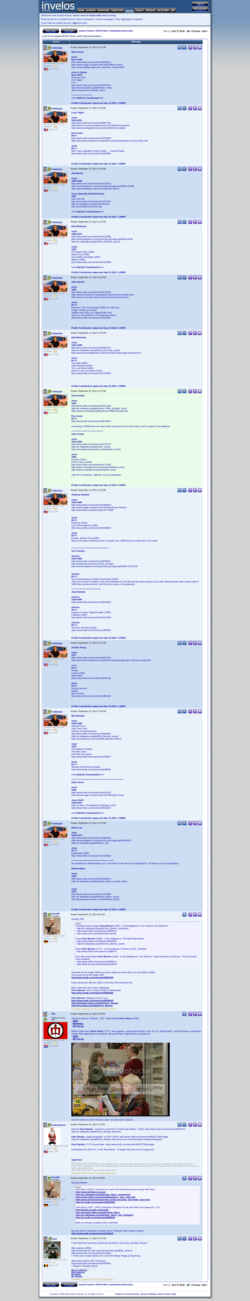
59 (181, 31)
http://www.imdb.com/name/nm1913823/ (92, 1233)
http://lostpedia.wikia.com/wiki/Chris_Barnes (94, 1003)
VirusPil (55, 913)
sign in (76, 23)
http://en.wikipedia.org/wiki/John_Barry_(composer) (103, 1194)
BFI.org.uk (78, 1026)
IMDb (75, 1021)
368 (188, 31)
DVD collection (78, 1272)
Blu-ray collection (79, 1270)
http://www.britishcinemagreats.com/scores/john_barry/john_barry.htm (113, 1199)
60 (184, 31)
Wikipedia (78, 1023)
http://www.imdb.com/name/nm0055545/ (92, 993)
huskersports (58, 1125)
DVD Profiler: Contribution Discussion (114, 31)
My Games (76, 1274)
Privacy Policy (132, 1294)
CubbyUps (56, 48)
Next (205, 31)
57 (175, 31)
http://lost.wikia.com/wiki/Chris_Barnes (92, 1005)
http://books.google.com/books (92, 1210)
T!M (53, 1014)
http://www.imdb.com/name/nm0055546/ (92, 977)
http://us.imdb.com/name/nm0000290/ (95, 1202)
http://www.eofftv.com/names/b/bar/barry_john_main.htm (105, 1197)
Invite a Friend (164, 1294)
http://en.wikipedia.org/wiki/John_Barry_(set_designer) (104, 1215)
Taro (54, 1239)
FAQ (174, 1294)
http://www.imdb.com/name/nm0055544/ (92, 1000)
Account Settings (148, 1294)
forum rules (95, 15)
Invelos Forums (86, 31)
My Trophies (76, 1276)
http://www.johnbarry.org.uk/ (91, 1192)
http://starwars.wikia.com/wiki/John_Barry (98, 1212)
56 (173, 31)
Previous (195, 31)
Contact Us (120, 1294)
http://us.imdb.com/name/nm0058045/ (95, 1217)
